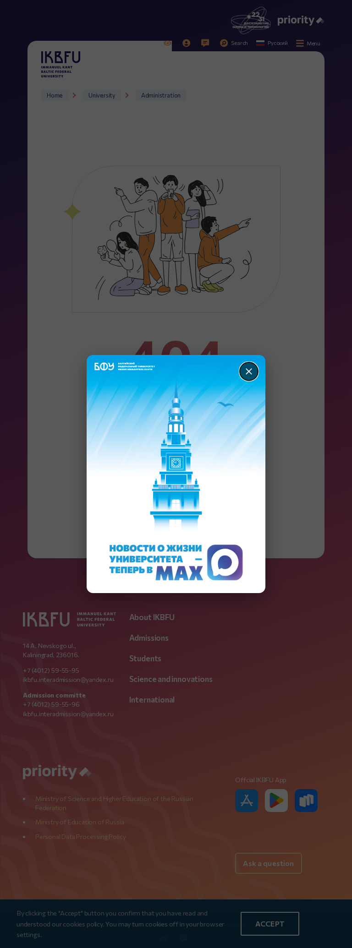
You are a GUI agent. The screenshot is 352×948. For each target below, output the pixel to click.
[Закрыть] (249, 371)
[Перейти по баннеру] (176, 474)
